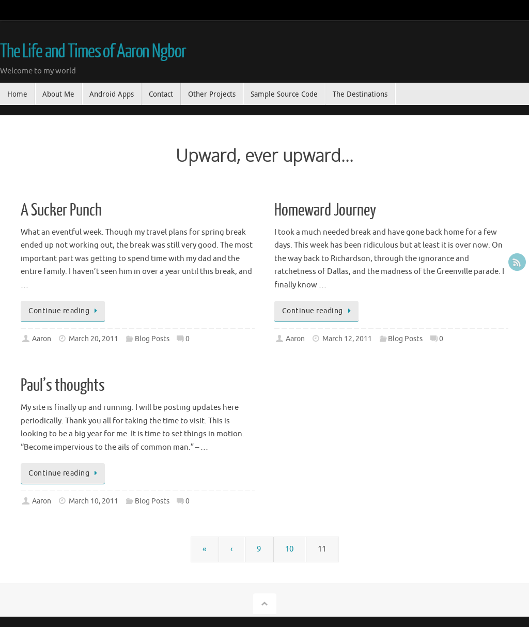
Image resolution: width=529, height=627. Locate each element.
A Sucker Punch (61, 210)
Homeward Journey (325, 210)
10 (289, 549)
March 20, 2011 (93, 338)
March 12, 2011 (347, 338)
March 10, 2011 (93, 501)
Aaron (41, 338)
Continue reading (64, 311)
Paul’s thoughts (63, 385)
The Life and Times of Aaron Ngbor (92, 51)
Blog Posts (152, 338)
